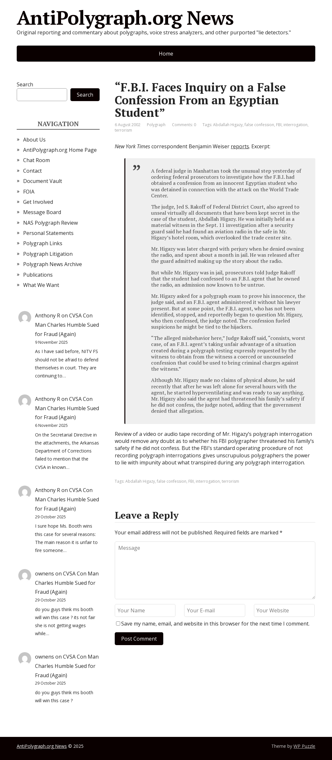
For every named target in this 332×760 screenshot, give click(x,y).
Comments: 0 (184, 124)
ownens (44, 573)
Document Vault (42, 181)
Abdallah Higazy (228, 124)
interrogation (295, 124)
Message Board (42, 212)
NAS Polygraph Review (50, 222)
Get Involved (38, 201)
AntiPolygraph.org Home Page (60, 149)
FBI (279, 124)
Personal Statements (48, 233)
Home (166, 53)
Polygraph (156, 124)
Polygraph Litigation (48, 253)
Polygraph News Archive (52, 264)
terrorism (123, 130)
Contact (32, 170)
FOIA (28, 191)
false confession (259, 124)
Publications (38, 274)
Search (25, 84)
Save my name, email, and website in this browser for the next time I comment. (215, 623)
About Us (34, 139)
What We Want (41, 285)
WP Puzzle (304, 746)
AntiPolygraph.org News (125, 18)
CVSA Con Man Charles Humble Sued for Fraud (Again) (67, 325)
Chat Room (36, 160)
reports (240, 146)
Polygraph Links (42, 243)
